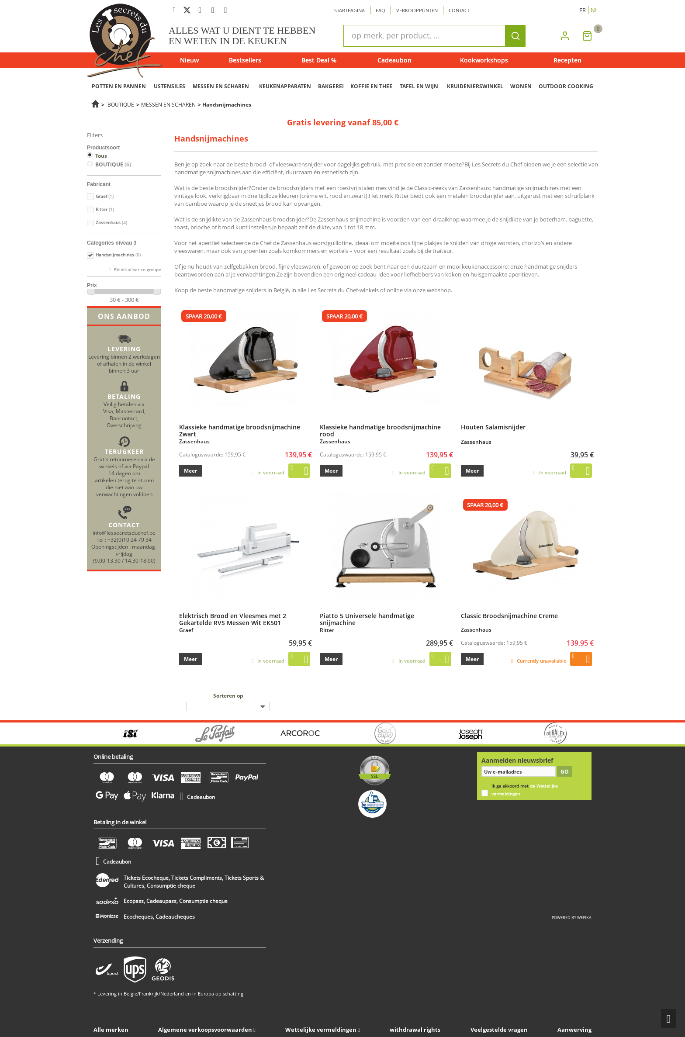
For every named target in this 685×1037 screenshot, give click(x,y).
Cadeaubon (394, 60)
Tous (101, 155)
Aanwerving (574, 1030)
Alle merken (110, 1030)
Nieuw (189, 60)
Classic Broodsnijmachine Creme (509, 615)
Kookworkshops (484, 60)
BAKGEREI (331, 86)
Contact (459, 10)
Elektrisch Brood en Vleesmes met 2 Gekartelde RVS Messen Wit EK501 (232, 619)
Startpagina (349, 10)
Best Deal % (318, 60)
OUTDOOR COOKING (566, 86)
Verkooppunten (417, 10)
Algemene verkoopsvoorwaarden (205, 1030)
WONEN (521, 86)
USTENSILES (169, 86)
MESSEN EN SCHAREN (221, 86)
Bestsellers (245, 60)
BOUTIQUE (120, 104)
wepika (584, 917)
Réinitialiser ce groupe (137, 270)
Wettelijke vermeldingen (320, 1030)
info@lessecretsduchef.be (124, 532)
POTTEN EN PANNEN (119, 86)
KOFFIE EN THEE (371, 86)
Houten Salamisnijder (493, 427)
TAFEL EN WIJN (419, 86)
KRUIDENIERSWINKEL (475, 86)
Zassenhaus (111, 222)
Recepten (567, 60)
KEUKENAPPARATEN (285, 86)
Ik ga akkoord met (524, 790)
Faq (380, 10)
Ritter (105, 209)
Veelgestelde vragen (499, 1030)
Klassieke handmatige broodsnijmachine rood (380, 430)
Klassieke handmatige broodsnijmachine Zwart (239, 430)
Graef (105, 196)
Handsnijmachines (118, 255)
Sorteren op (228, 695)
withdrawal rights (415, 1030)
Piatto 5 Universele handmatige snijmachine (367, 619)
